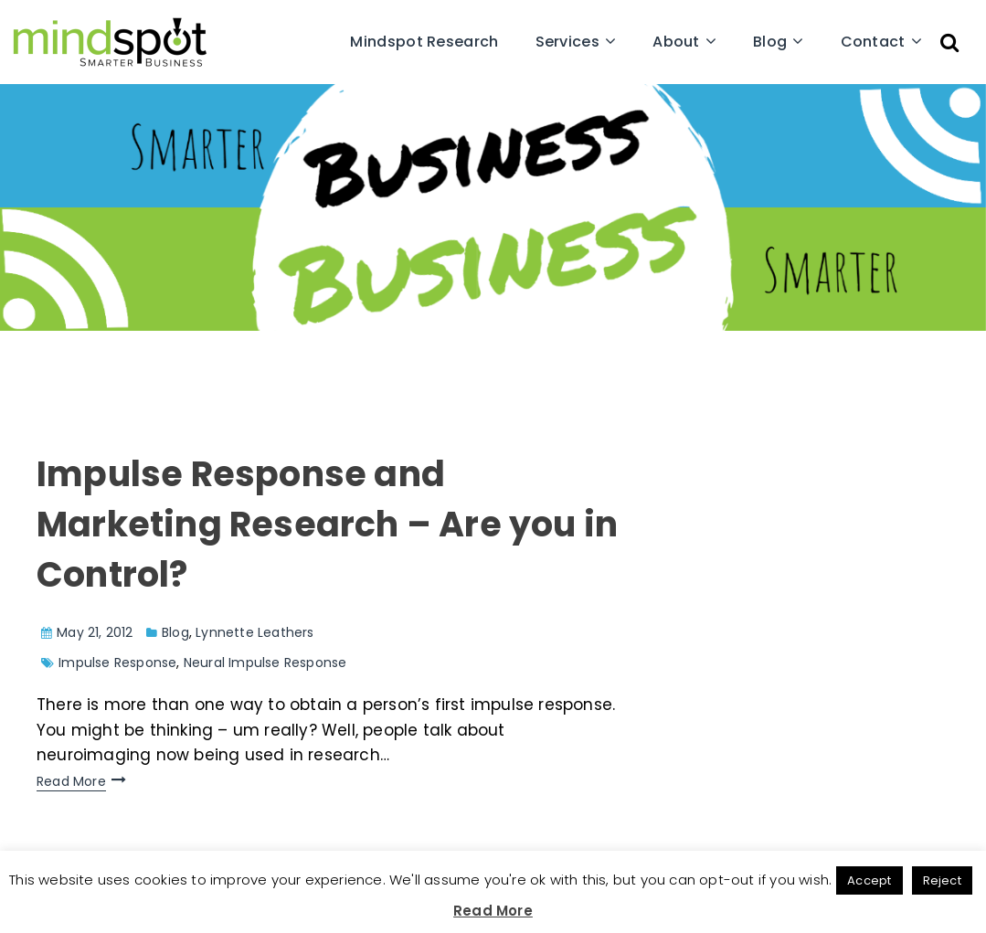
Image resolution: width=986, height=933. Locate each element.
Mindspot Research (424, 41)
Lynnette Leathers (254, 632)
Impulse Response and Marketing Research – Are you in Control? (327, 524)
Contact (873, 41)
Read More (71, 781)
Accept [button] (869, 880)
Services (567, 41)
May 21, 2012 (95, 632)
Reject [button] (942, 880)
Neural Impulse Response (265, 662)
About (676, 41)
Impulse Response (117, 662)
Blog (770, 41)
